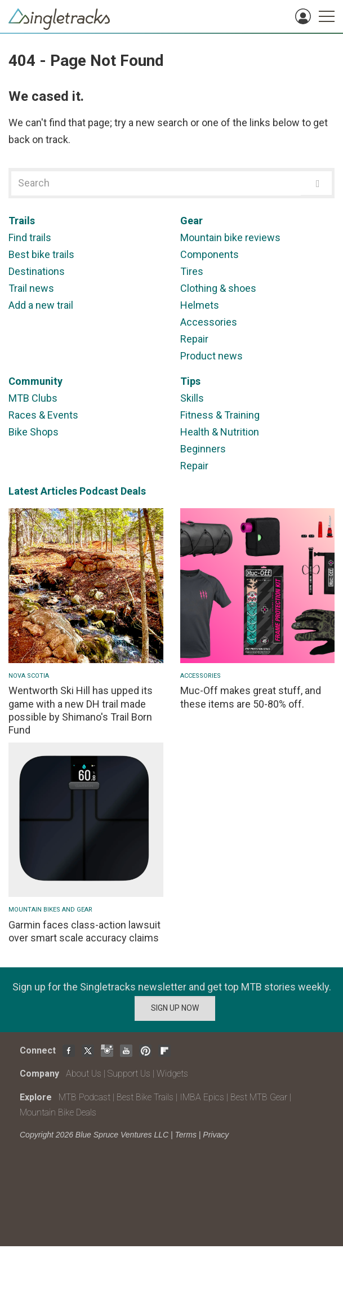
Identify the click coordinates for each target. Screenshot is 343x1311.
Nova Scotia (28, 675)
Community (35, 381)
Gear (191, 220)
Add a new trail (40, 305)
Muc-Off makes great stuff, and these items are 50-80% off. (250, 697)
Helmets (199, 305)
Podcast (98, 491)
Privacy (216, 1134)
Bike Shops (33, 432)
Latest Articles (42, 491)
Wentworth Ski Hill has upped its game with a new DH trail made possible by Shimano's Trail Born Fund (80, 710)
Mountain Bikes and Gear (50, 909)
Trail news (31, 288)
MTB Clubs (32, 398)
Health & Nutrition (219, 432)
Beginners (203, 449)
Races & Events (43, 415)
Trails (21, 220)
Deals (133, 491)
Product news (211, 356)
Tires (191, 271)
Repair (194, 339)
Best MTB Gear (258, 1097)
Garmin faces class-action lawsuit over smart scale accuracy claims (84, 931)
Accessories (208, 322)
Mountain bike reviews (230, 237)
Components (209, 254)
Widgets (172, 1073)
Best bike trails (41, 254)
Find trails (29, 237)
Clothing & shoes (218, 288)
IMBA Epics (202, 1097)
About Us (83, 1073)
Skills (192, 398)
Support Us (129, 1073)
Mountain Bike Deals (58, 1112)
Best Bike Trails (145, 1097)
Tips (190, 381)
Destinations (36, 271)
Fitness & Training (220, 415)
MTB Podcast (84, 1097)
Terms (186, 1134)
